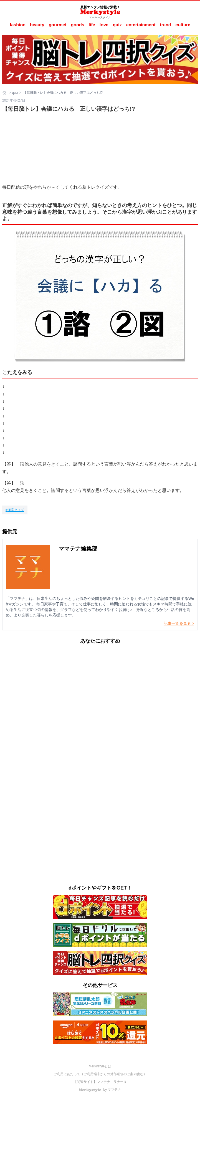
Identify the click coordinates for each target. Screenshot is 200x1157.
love (104, 24)
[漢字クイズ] (14, 510)
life (92, 24)
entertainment (141, 24)
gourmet (58, 24)
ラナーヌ (120, 1082)
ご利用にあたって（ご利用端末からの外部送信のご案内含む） (100, 1074)
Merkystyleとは (100, 1066)
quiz (117, 24)
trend (165, 24)
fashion (18, 24)
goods (77, 24)
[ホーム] (5, 92)
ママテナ (103, 1082)
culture (183, 24)
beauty (37, 24)
